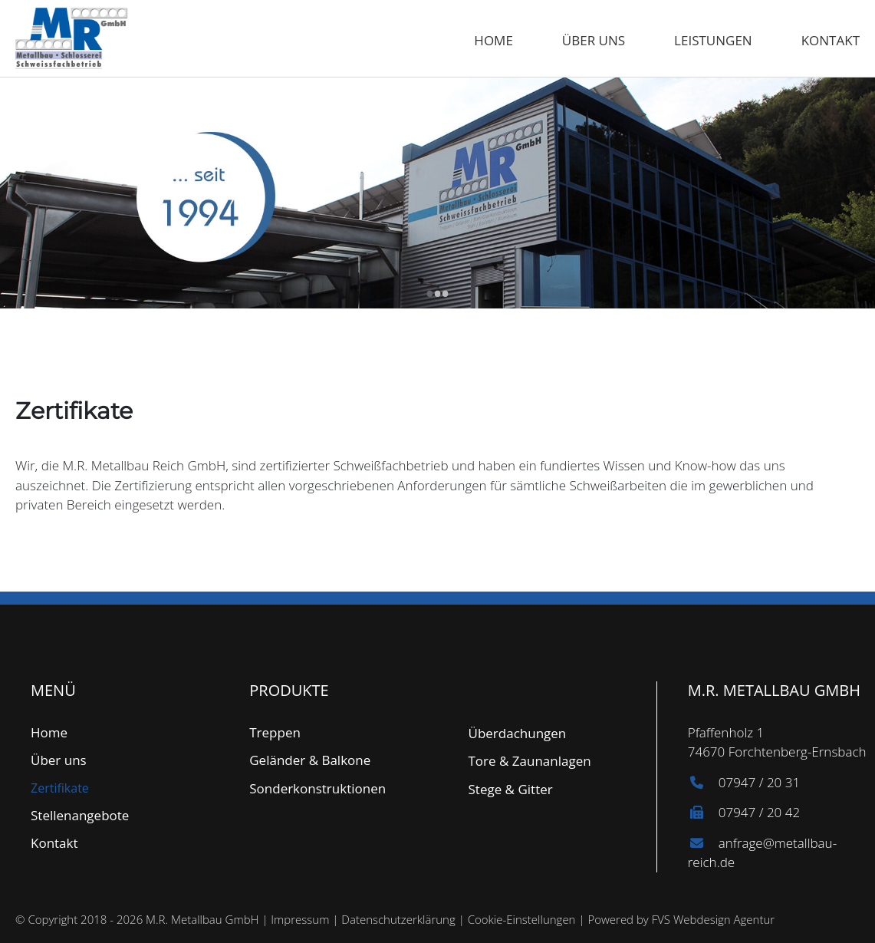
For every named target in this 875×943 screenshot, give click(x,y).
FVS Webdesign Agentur (713, 919)
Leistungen (713, 40)
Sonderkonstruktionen (317, 788)
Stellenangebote (80, 815)
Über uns (593, 40)
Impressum (300, 919)
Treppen (275, 732)
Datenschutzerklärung (398, 919)
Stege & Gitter (511, 789)
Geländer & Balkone (309, 760)
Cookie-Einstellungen (522, 919)
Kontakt (830, 40)
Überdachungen (518, 733)
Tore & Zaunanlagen (530, 761)
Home (493, 40)
